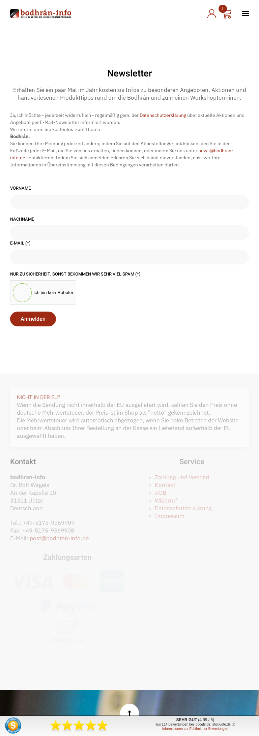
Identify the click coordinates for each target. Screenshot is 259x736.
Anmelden (33, 319)
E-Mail (20, 243)
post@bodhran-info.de (59, 538)
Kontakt (165, 485)
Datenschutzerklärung (163, 115)
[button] (245, 13)
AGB (160, 493)
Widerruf (166, 500)
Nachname (22, 219)
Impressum (169, 516)
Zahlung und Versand (182, 477)
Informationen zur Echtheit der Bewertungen (195, 729)
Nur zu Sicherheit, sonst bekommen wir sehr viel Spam (75, 274)
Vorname (20, 188)
